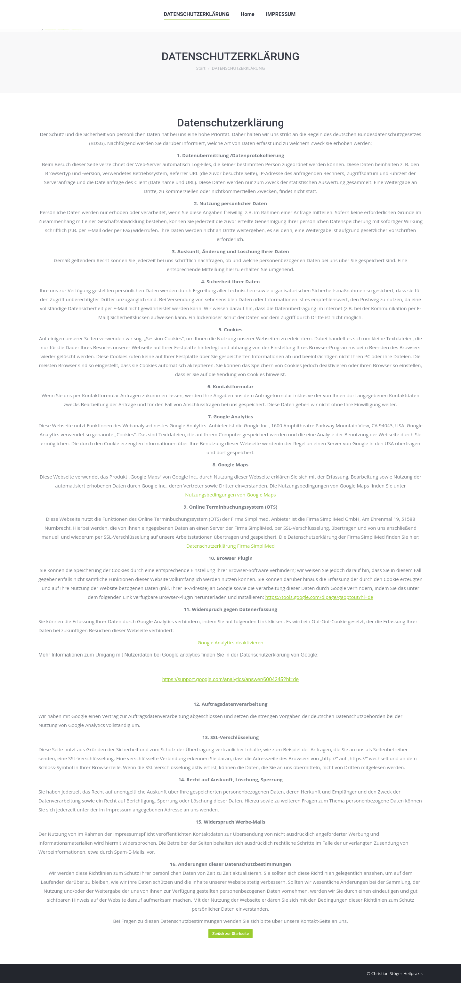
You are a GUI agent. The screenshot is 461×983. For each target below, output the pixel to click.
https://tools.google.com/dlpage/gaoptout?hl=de (319, 597)
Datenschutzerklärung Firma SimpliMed (230, 546)
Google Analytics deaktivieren (230, 642)
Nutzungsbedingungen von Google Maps (230, 494)
